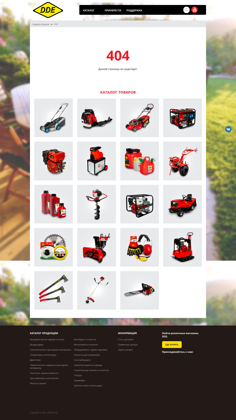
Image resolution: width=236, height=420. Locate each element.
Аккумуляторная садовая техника (47, 339)
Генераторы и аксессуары (43, 354)
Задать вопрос (125, 349)
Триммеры (79, 380)
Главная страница (40, 24)
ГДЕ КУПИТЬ (172, 344)
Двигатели (35, 360)
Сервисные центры (128, 344)
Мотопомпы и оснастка (86, 344)
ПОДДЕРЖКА (134, 10)
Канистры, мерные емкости (44, 373)
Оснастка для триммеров (87, 354)
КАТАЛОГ (89, 10)
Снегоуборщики (82, 360)
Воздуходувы (36, 344)
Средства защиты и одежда (88, 365)
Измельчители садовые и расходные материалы (49, 366)
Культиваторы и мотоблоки (44, 378)
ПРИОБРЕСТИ (113, 10)
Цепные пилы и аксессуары (88, 385)
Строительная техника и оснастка (91, 370)
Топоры (78, 375)
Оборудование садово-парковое (90, 349)
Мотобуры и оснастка (85, 339)
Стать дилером (125, 339)
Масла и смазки (38, 383)
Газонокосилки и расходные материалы (50, 349)
